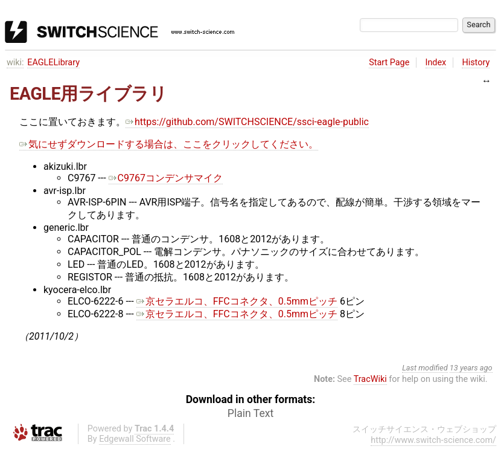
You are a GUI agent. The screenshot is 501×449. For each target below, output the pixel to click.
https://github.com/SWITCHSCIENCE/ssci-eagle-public (247, 122)
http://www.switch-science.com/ (433, 440)
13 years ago (471, 367)
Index (436, 62)
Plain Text (250, 413)
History (476, 62)
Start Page (389, 62)
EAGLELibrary (53, 62)
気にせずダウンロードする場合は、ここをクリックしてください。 (168, 144)
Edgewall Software (135, 439)
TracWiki (370, 379)
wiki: (15, 62)
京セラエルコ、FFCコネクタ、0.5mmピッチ (236, 301)
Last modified (425, 367)
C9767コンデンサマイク (166, 178)
